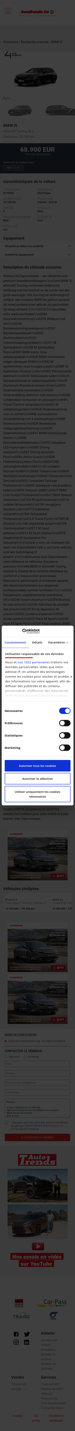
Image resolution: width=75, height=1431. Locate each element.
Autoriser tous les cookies (37, 766)
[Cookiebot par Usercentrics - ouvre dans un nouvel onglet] (22, 631)
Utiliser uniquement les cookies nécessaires (37, 794)
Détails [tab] (37, 642)
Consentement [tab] (15, 642)
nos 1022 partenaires (34, 662)
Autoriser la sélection (37, 779)
